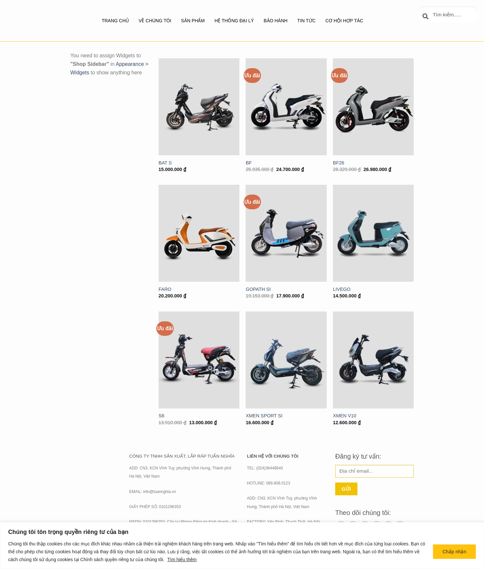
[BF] (286, 106)
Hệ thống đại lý (234, 20)
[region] (242, 545)
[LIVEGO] (373, 233)
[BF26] (373, 106)
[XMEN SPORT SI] (286, 360)
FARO (165, 289)
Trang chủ (115, 20)
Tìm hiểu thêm (182, 559)
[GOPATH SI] (286, 233)
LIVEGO (342, 289)
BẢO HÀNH (275, 20)
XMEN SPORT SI (264, 415)
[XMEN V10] (373, 360)
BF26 (338, 162)
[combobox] (447, 15)
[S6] (199, 360)
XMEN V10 (344, 415)
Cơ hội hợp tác (344, 20)
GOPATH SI (258, 289)
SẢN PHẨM (193, 20)
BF (248, 162)
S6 (161, 415)
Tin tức (306, 20)
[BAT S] (199, 106)
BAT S (165, 162)
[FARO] (199, 233)
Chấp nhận (454, 551)
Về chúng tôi (155, 20)
